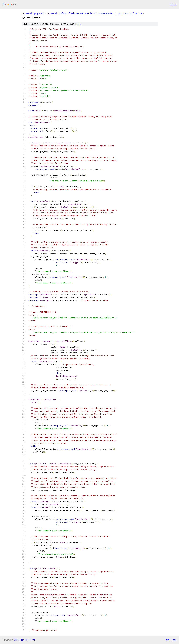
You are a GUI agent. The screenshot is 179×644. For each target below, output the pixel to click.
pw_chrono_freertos (130, 13)
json (174, 639)
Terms (32, 639)
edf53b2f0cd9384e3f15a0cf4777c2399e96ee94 (86, 13)
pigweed (27, 13)
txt (167, 639)
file (78, 24)
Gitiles (16, 639)
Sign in (173, 4)
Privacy (24, 639)
